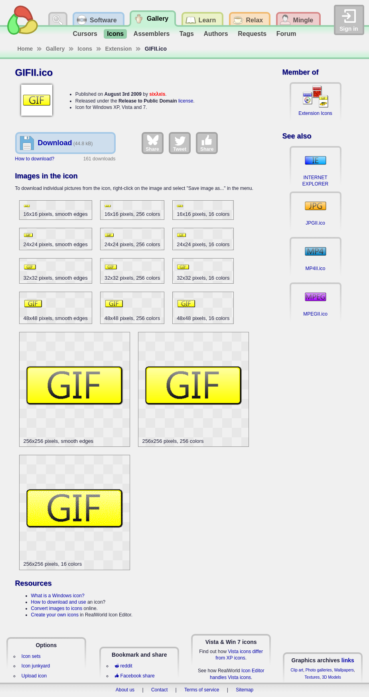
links (347, 660)
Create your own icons (55, 615)
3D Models (331, 677)
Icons (115, 33)
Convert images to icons (57, 608)
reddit (123, 666)
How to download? (35, 159)
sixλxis (157, 94)
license (185, 101)
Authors (215, 33)
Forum (286, 33)
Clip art (296, 670)
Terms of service (201, 690)
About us (125, 690)
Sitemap (244, 690)
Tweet (179, 143)
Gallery (55, 48)
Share (152, 143)
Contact (159, 690)
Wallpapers (344, 670)
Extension (118, 48)
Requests (252, 33)
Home (25, 48)
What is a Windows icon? (58, 595)
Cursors (85, 33)
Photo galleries (319, 670)
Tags (187, 33)
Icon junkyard (36, 666)
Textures (312, 677)
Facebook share (134, 676)
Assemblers (152, 33)
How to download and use (58, 602)
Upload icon (34, 676)
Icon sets (31, 656)
